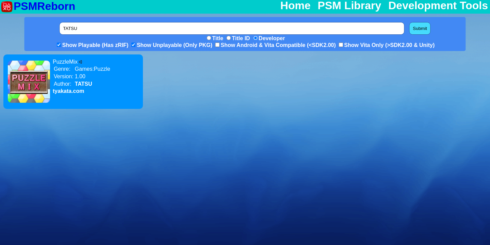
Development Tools (438, 6)
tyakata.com (68, 91)
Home (295, 6)
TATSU (83, 84)
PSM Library (349, 6)
